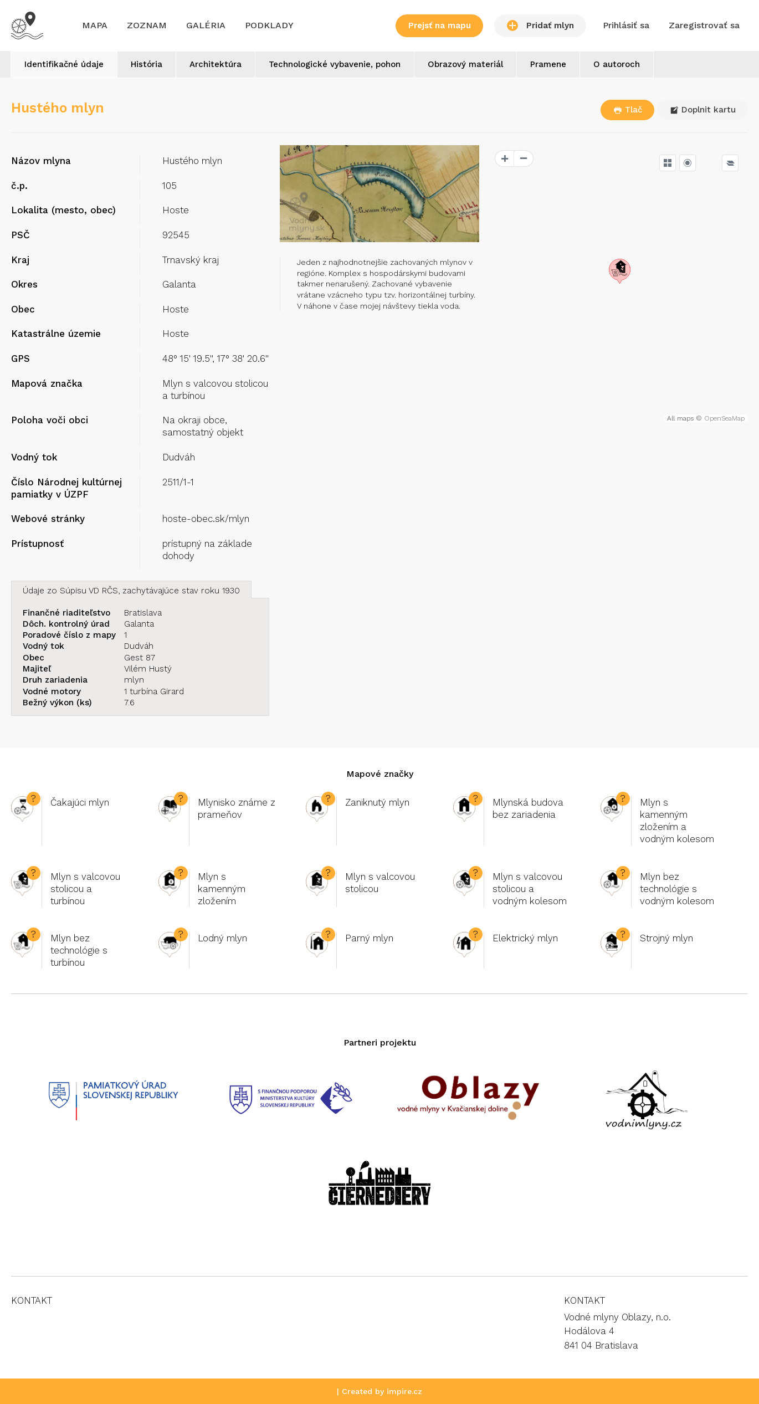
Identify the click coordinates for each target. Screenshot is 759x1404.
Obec (23, 309)
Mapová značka (47, 383)
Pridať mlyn (540, 25)
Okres (24, 284)
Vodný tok (34, 457)
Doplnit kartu (703, 110)
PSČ (20, 234)
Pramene (548, 64)
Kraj (20, 259)
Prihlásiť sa (626, 25)
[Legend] (730, 163)
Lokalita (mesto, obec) (63, 210)
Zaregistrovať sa (704, 25)
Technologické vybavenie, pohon (335, 64)
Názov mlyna (41, 160)
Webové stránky (48, 518)
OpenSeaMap (724, 418)
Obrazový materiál (465, 64)
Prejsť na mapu (439, 25)
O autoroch (616, 64)
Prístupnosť (37, 543)
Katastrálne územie (56, 333)
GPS (20, 358)
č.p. (19, 185)
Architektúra (215, 64)
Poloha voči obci (49, 420)
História (146, 64)
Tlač (627, 110)
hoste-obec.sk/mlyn (205, 518)
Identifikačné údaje (64, 64)
